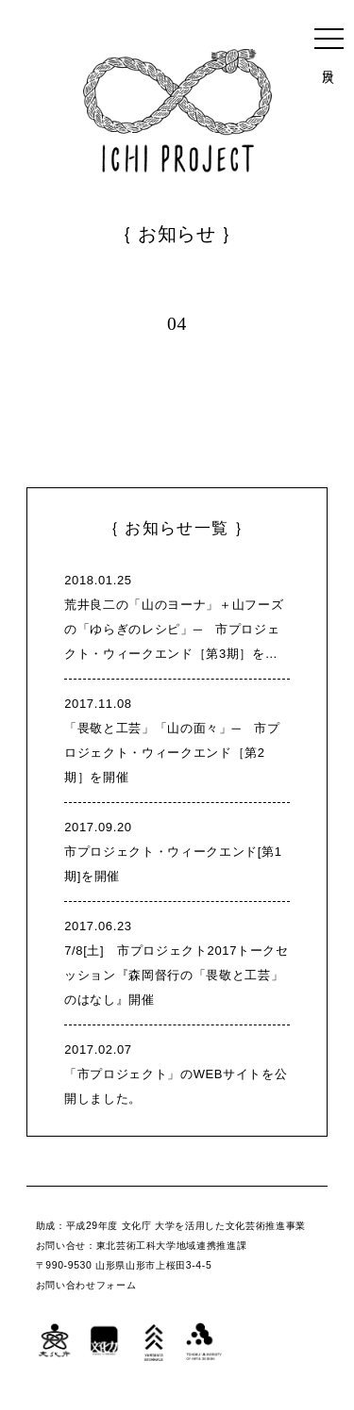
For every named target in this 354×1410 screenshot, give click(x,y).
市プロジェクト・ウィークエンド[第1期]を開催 (177, 849)
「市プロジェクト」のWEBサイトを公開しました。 (177, 1072)
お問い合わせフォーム (86, 1285)
